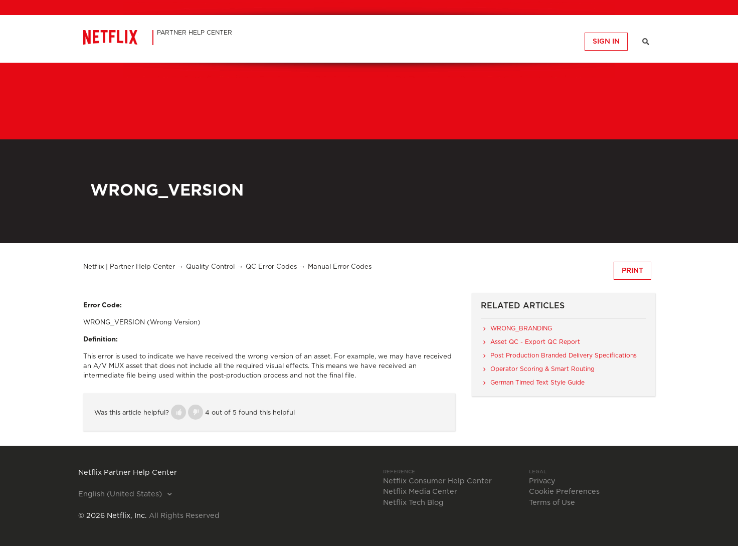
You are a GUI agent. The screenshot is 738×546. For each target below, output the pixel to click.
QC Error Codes (271, 267)
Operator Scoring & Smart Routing (542, 369)
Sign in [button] (606, 41)
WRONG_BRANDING (521, 328)
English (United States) (121, 494)
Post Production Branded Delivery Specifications (563, 355)
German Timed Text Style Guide (537, 383)
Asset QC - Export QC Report (535, 342)
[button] (178, 412)
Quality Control (210, 267)
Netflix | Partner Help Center (129, 267)
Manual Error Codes (340, 267)
